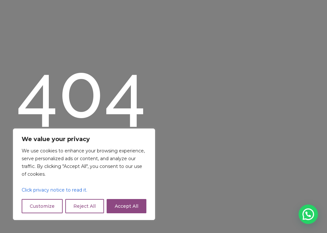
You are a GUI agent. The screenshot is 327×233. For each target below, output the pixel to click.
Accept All (126, 206)
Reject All (84, 206)
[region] (84, 174)
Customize (42, 206)
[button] (308, 214)
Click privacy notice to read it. (54, 190)
